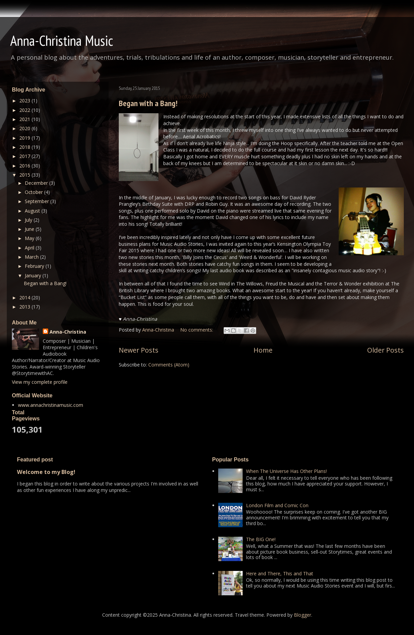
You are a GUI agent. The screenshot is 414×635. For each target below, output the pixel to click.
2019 (25, 138)
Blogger (302, 615)
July (29, 220)
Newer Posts (138, 350)
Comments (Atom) (168, 364)
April (30, 247)
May (30, 238)
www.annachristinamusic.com (50, 405)
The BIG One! (261, 539)
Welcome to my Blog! (46, 472)
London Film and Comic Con (277, 505)
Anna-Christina (68, 332)
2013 (25, 306)
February (35, 266)
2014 (25, 297)
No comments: (197, 329)
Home (262, 350)
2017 (25, 156)
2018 (25, 147)
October (34, 192)
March (32, 257)
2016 (25, 165)
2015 (25, 175)
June (30, 229)
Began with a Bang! (148, 103)
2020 (25, 128)
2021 (25, 119)
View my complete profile (40, 382)
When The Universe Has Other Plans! (286, 471)
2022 (25, 110)
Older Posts (385, 350)
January (33, 275)
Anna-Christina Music (61, 40)
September (37, 201)
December (37, 183)
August (33, 210)
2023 (25, 100)
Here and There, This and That (279, 573)
